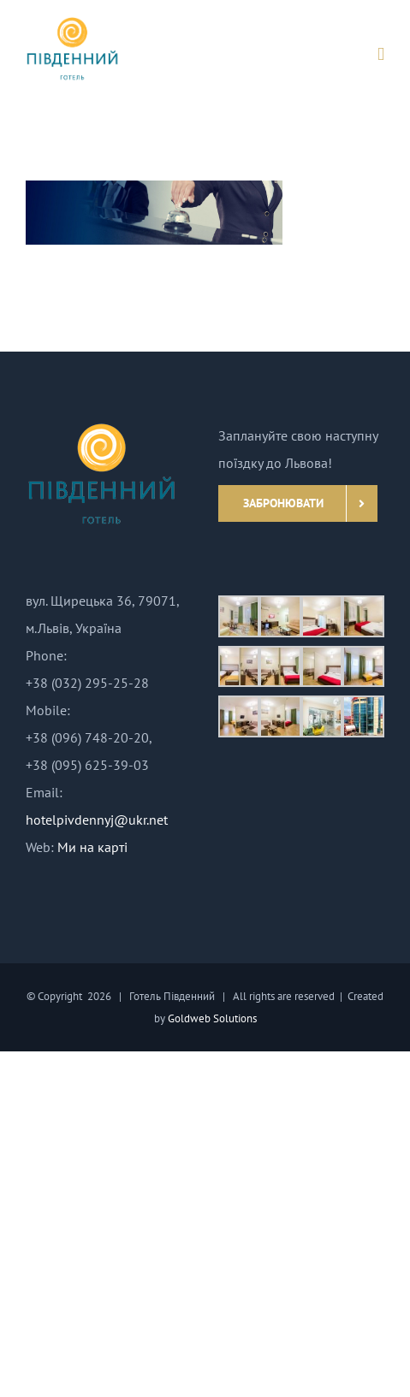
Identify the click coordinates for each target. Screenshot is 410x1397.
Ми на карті (92, 846)
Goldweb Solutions (212, 1018)
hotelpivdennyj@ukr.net (97, 819)
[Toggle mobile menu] (380, 54)
